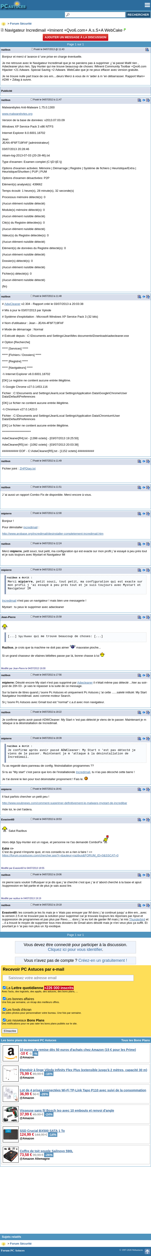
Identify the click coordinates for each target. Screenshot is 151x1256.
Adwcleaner (85, 682)
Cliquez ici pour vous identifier (75, 949)
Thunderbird (137, 919)
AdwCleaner (12, 304)
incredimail (30, 527)
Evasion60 (7, 819)
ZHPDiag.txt (27, 468)
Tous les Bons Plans (135, 1040)
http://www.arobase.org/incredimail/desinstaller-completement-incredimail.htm (52, 533)
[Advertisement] (75, 1202)
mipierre (6, 513)
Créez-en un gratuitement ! (102, 960)
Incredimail (9, 600)
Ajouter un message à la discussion (75, 37)
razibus (5, 49)
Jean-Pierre (8, 616)
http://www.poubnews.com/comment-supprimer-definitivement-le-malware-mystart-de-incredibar (64, 803)
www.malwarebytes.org (17, 113)
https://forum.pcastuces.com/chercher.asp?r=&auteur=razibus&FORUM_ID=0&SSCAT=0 (60, 855)
